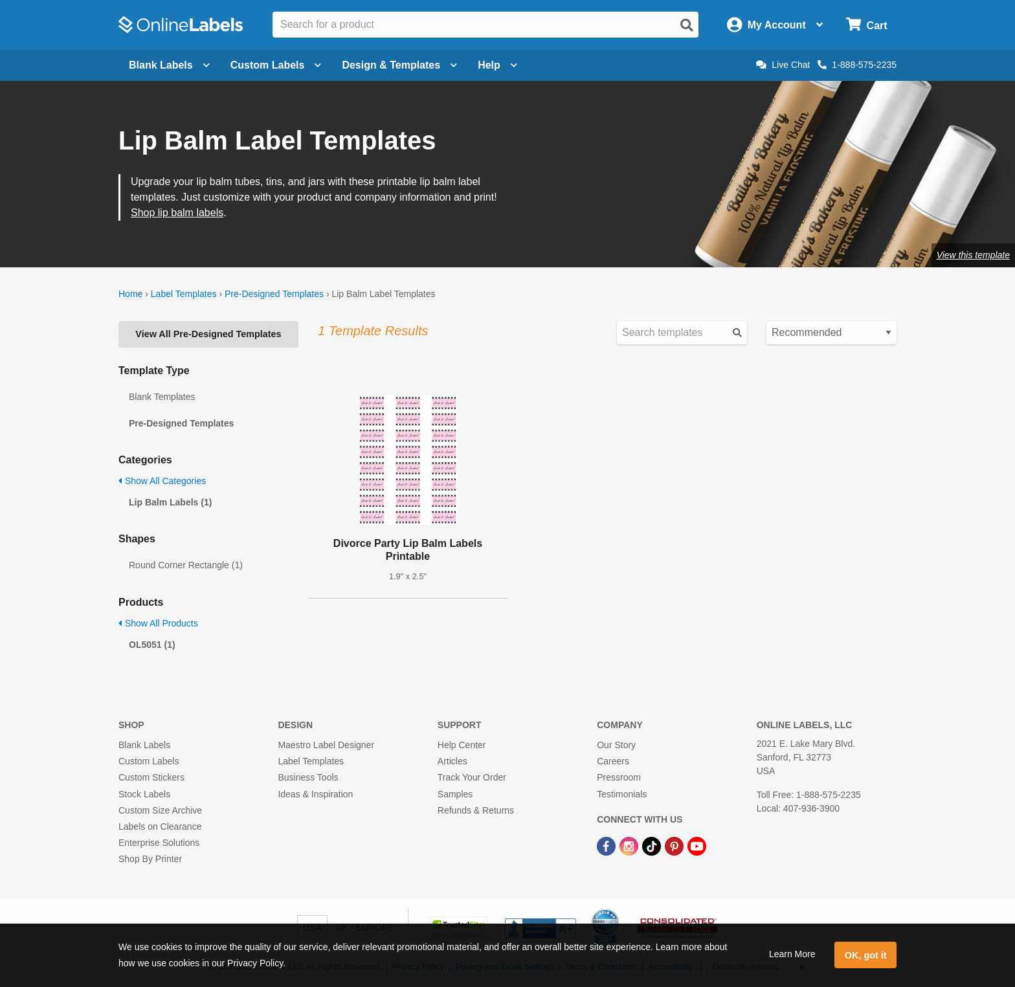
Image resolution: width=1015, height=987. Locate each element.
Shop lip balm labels (177, 212)
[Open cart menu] (866, 25)
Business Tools (308, 777)
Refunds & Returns (476, 810)
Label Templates (184, 294)
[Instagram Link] (630, 845)
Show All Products (158, 623)
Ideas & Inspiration (315, 794)
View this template (973, 255)
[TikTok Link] (653, 845)
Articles (452, 761)
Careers (613, 761)
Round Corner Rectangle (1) (186, 565)
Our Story (616, 745)
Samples (455, 794)
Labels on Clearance (159, 826)
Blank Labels (144, 745)
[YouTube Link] (696, 845)
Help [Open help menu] (497, 65)
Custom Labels (148, 761)
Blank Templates (162, 397)
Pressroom (619, 777)
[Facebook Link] (607, 845)
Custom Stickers (151, 777)
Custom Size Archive (160, 810)
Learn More (792, 954)
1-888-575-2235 (857, 65)
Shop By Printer (150, 859)
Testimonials (622, 794)
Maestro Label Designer (326, 745)
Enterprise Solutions (158, 842)
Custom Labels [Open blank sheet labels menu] (276, 65)
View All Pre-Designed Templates (208, 334)
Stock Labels (144, 794)
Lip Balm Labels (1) (170, 502)
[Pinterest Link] (675, 845)
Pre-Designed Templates (274, 294)
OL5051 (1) (152, 644)
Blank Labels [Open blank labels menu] (169, 65)
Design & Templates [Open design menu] (399, 65)
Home (130, 294)
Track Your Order (472, 777)
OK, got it (866, 955)
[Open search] (686, 25)
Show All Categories (162, 481)
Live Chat (783, 64)
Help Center (462, 745)
